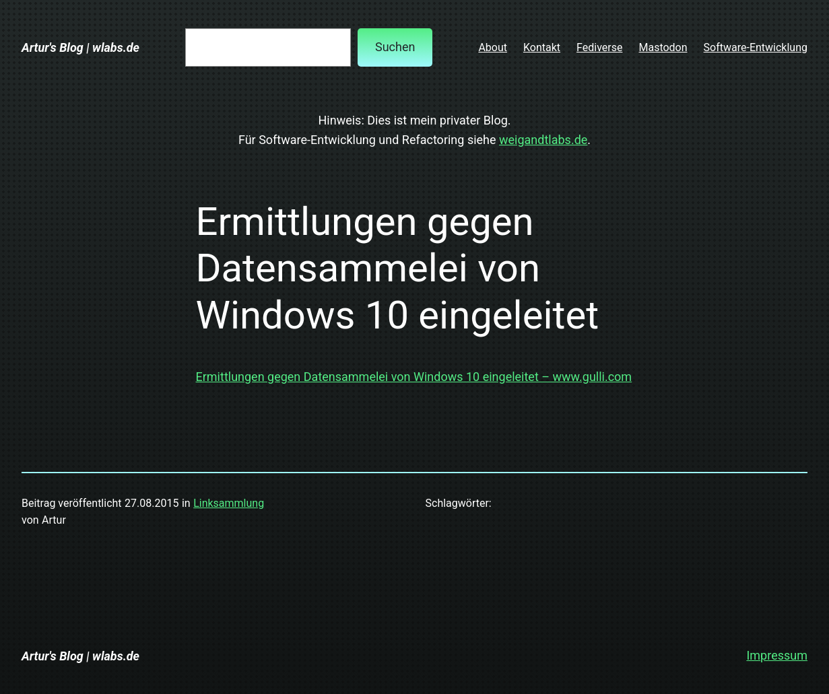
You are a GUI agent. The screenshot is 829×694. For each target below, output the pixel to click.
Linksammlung (228, 503)
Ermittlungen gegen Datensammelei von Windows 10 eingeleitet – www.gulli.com (414, 377)
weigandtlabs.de (543, 140)
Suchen (395, 47)
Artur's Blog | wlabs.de (80, 47)
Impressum (776, 655)
